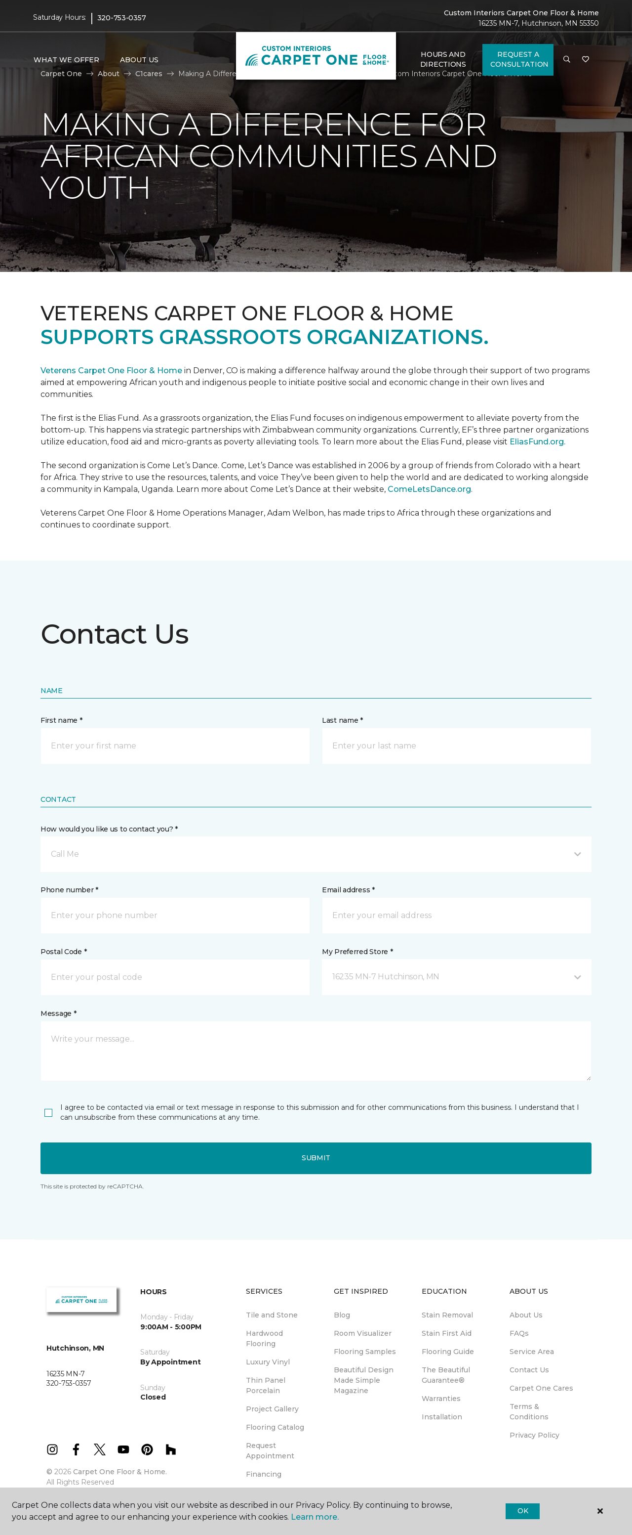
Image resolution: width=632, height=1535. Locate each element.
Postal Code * (63, 951)
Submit (316, 1157)
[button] (566, 60)
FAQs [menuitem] (519, 1333)
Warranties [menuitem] (441, 1398)
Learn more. (315, 1517)
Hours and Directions (443, 59)
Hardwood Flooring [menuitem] (264, 1338)
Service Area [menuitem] (532, 1351)
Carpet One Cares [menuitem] (541, 1388)
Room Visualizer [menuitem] (363, 1333)
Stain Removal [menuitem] (447, 1315)
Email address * (348, 889)
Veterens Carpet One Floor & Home (111, 370)
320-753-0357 (121, 17)
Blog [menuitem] (342, 1315)
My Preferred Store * (357, 951)
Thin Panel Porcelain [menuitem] (265, 1385)
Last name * (342, 720)
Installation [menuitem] (442, 1416)
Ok (522, 1510)
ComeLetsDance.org (429, 489)
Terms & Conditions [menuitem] (529, 1411)
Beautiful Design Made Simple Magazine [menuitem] (364, 1380)
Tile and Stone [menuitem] (272, 1315)
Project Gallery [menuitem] (272, 1408)
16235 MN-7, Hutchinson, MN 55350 (538, 23)
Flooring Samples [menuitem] (365, 1351)
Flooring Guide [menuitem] (448, 1351)
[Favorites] (585, 60)
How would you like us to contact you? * (109, 829)
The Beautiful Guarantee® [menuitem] (446, 1375)
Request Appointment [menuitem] (270, 1450)
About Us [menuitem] (526, 1315)
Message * (58, 1013)
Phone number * (69, 889)
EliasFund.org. (537, 441)
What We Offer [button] (66, 59)
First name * (61, 720)
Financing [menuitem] (263, 1474)
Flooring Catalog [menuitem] (275, 1427)
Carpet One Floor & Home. (120, 1471)
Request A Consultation (519, 59)
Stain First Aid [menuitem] (447, 1333)
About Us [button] (139, 59)
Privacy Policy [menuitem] (534, 1435)
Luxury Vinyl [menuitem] (268, 1362)
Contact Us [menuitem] (529, 1369)
